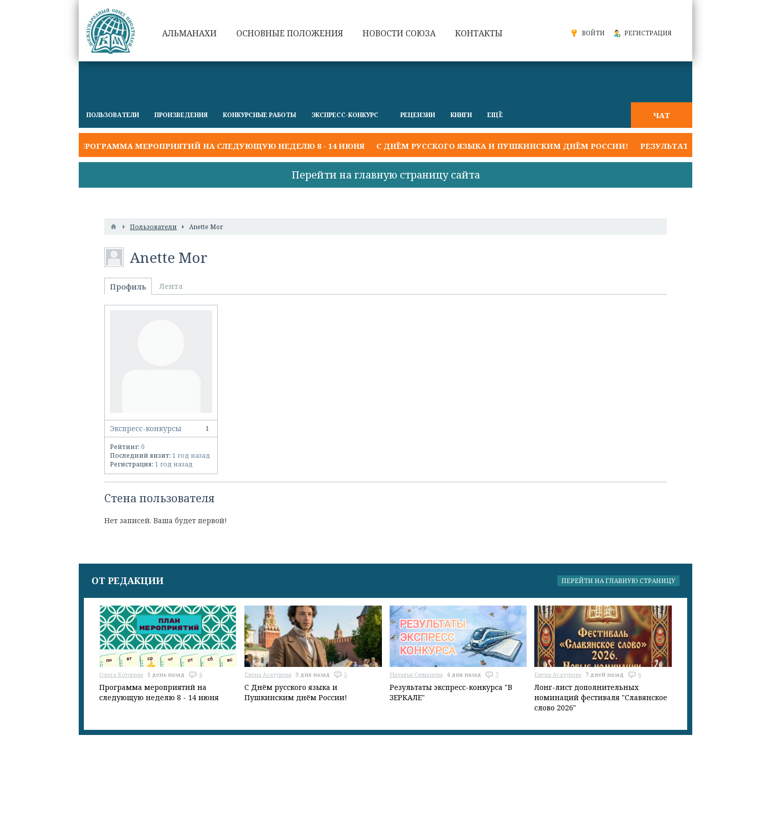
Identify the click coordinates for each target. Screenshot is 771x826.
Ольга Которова (121, 674)
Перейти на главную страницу (618, 580)
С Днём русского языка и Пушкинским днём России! (502, 146)
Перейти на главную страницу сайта (385, 175)
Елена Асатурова (267, 674)
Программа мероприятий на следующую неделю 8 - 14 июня (222, 146)
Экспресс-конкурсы (161, 428)
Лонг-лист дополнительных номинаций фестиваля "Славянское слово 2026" (600, 697)
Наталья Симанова (416, 674)
